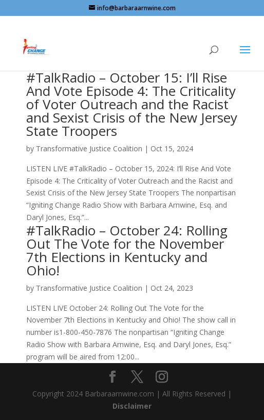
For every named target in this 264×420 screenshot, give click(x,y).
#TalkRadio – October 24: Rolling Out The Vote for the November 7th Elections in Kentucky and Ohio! (127, 250)
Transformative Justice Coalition (89, 148)
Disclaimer (132, 406)
